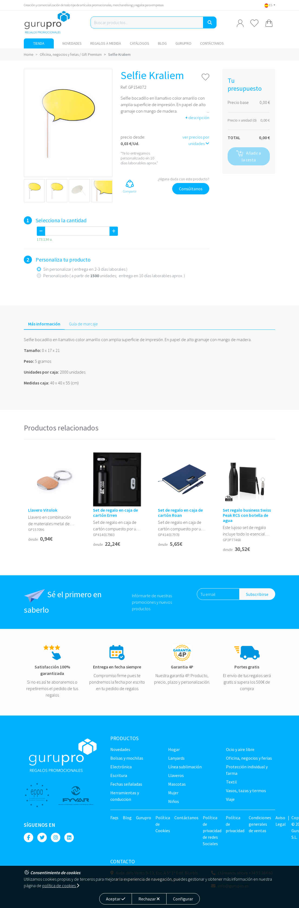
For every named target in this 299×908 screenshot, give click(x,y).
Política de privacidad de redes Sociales (212, 830)
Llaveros (176, 775)
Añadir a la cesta (248, 156)
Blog (162, 43)
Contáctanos (212, 43)
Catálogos (139, 43)
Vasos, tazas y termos (246, 790)
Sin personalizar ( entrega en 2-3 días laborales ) (85, 269)
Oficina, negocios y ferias (249, 758)
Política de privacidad (235, 824)
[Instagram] (55, 837)
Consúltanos (190, 188)
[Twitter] (42, 837)
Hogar (174, 749)
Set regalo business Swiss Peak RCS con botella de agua (247, 515)
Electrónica (121, 766)
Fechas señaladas (126, 784)
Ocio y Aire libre (240, 749)
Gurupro (183, 43)
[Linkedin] (69, 837)
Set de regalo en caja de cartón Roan (180, 513)
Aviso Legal (280, 821)
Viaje (230, 799)
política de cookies (60, 885)
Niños (173, 801)
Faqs (114, 817)
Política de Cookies (162, 824)
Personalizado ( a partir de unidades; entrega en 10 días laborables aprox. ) (114, 275)
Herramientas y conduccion (124, 796)
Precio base (238, 102)
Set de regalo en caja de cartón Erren (115, 513)
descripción (197, 117)
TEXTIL (231, 782)
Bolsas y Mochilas (126, 758)
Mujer (173, 792)
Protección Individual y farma (247, 770)
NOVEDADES (72, 43)
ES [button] (268, 5)
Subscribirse (257, 594)
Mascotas (177, 784)
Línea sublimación (185, 766)
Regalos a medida (105, 43)
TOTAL (234, 137)
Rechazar (149, 899)
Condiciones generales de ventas (260, 824)
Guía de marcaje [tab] (83, 323)
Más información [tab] (44, 323)
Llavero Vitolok (42, 510)
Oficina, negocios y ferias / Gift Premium (71, 54)
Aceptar (115, 899)
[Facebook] (28, 837)
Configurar (183, 899)
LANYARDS (176, 758)
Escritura (118, 775)
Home (28, 54)
